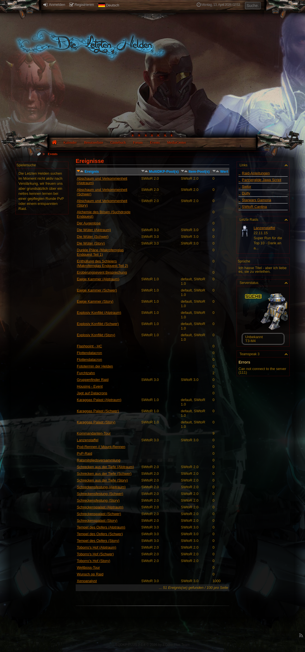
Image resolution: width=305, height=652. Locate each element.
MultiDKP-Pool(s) (163, 171)
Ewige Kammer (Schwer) (97, 290)
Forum (138, 142)
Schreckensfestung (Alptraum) (101, 487)
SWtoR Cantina (254, 206)
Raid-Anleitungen (256, 173)
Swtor (246, 186)
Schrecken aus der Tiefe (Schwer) (104, 473)
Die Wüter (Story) (91, 243)
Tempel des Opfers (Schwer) (100, 534)
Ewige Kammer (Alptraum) (98, 279)
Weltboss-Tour (88, 567)
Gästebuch (118, 142)
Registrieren (81, 5)
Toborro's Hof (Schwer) (95, 554)
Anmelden (54, 5)
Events (155, 142)
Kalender (70, 142)
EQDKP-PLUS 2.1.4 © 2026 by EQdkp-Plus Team (152, 645)
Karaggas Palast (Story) (96, 422)
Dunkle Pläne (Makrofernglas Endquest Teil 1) (100, 252)
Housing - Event (90, 386)
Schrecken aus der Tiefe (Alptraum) (105, 467)
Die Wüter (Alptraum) (94, 230)
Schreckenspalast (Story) (97, 520)
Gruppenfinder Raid (92, 380)
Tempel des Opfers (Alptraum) (101, 527)
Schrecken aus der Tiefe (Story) (102, 480)
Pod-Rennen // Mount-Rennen (101, 447)
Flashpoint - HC (89, 346)
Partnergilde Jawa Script (261, 180)
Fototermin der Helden (95, 366)
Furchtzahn (86, 373)
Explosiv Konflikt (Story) (96, 335)
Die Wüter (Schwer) (92, 236)
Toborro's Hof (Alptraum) (96, 547)
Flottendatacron (89, 353)
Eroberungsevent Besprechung (102, 272)
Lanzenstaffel (87, 440)
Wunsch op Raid (90, 574)
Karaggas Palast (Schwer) (98, 411)
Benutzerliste (93, 142)
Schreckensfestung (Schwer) (100, 494)
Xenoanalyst (87, 581)
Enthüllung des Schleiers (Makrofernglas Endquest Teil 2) (102, 263)
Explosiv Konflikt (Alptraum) (99, 312)
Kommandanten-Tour (94, 433)
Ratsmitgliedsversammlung (98, 460)
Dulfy (246, 193)
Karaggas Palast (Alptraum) (99, 400)
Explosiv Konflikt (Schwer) (98, 324)
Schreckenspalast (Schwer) (99, 514)
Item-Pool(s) (199, 171)
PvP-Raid (84, 453)
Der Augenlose (89, 223)
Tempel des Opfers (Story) (98, 541)
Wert (224, 171)
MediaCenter (176, 142)
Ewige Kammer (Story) (95, 301)
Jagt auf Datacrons (92, 393)
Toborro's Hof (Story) (93, 561)
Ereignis (92, 171)
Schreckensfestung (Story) (98, 500)
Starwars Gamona (256, 200)
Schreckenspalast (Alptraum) (100, 507)
